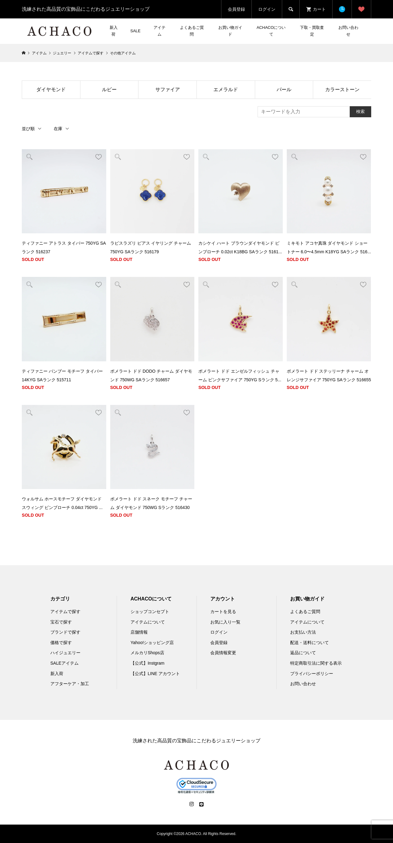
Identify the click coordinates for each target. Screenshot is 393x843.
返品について (303, 652)
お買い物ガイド (230, 31)
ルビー (109, 89)
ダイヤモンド (51, 89)
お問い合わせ (348, 31)
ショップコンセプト (149, 611)
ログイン (266, 9)
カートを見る (223, 611)
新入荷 (114, 31)
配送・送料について (309, 642)
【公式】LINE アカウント (155, 673)
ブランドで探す (65, 632)
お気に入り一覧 (225, 622)
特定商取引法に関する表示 (316, 663)
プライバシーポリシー (311, 673)
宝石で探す (61, 622)
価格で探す (61, 642)
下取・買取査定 (312, 31)
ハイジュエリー (65, 652)
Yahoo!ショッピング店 (152, 642)
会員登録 (236, 9)
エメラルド (225, 89)
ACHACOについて (271, 31)
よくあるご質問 (192, 31)
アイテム (159, 31)
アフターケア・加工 (69, 683)
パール (284, 89)
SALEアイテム (64, 663)
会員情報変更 (223, 652)
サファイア (167, 89)
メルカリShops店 (147, 652)
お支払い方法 (303, 632)
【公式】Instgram (147, 663)
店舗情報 (139, 632)
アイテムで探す (65, 611)
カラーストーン (342, 89)
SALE (135, 31)
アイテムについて (147, 622)
